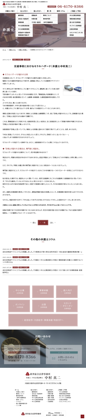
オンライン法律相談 (65, 397)
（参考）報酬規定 (21, 397)
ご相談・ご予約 (76, 11)
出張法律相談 (63, 399)
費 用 (49, 11)
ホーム (17, 390)
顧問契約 (35, 392)
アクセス (18, 401)
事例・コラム (61, 11)
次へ (51, 222)
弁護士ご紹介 (10, 11)
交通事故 (27, 59)
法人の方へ (24, 11)
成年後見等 (51, 399)
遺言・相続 (51, 397)
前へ (34, 222)
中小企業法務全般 (37, 397)
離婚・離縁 (51, 395)
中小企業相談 (36, 401)
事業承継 (35, 395)
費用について (20, 394)
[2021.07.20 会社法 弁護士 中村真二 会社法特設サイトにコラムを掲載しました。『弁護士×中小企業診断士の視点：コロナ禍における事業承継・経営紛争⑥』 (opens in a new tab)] (43, 270)
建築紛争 (50, 392)
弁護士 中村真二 (18, 59)
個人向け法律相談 (64, 395)
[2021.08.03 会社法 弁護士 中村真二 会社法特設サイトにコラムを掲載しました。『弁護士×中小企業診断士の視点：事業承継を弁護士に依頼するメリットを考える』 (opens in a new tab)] (43, 259)
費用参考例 (19, 395)
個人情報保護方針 (21, 403)
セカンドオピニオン (65, 401)
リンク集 (18, 405)
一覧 (44, 222)
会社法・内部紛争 (37, 394)
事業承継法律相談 (64, 394)
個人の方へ (37, 11)
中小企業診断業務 (37, 399)
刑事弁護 (50, 394)
